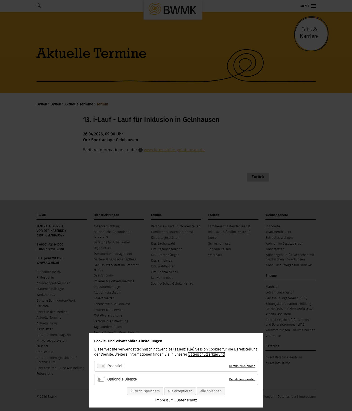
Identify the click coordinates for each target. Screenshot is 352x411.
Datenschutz (187, 400)
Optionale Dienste (122, 379)
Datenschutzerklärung (206, 354)
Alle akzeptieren (180, 391)
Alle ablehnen (211, 391)
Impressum (164, 400)
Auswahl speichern (145, 391)
